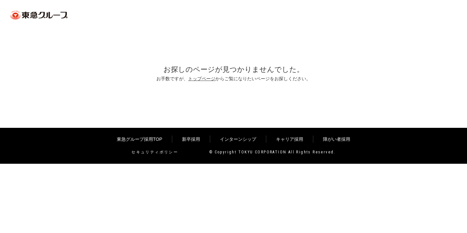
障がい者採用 (336, 139)
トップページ (201, 78)
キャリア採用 (289, 139)
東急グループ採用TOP (139, 139)
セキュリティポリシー (154, 152)
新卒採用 (191, 139)
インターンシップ (238, 139)
